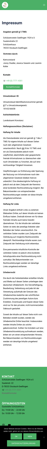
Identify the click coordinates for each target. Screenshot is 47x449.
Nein (30, 436)
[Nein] (44, 437)
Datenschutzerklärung (23, 443)
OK (16, 436)
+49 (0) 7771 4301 (14, 81)
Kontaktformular (9, 393)
